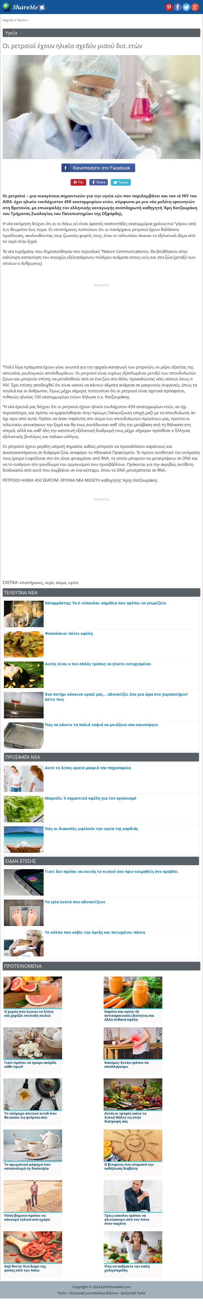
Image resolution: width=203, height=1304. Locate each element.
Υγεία (21, 20)
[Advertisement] (101, 320)
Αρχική (8, 20)
